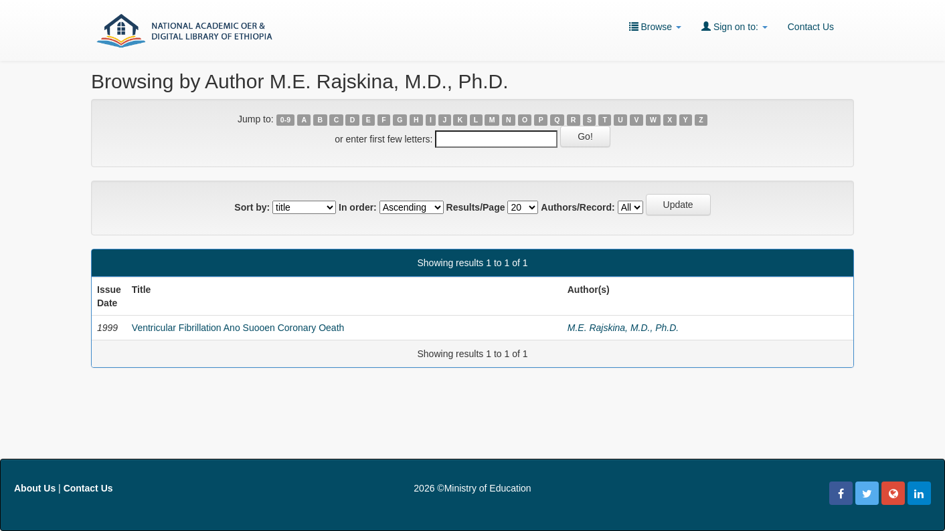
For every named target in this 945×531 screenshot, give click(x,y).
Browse (655, 26)
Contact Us (811, 26)
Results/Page (475, 207)
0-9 (285, 120)
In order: (358, 207)
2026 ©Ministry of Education (472, 488)
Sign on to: (734, 26)
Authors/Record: (577, 207)
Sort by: (252, 207)
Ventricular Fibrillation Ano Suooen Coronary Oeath (238, 327)
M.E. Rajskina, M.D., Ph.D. (623, 327)
